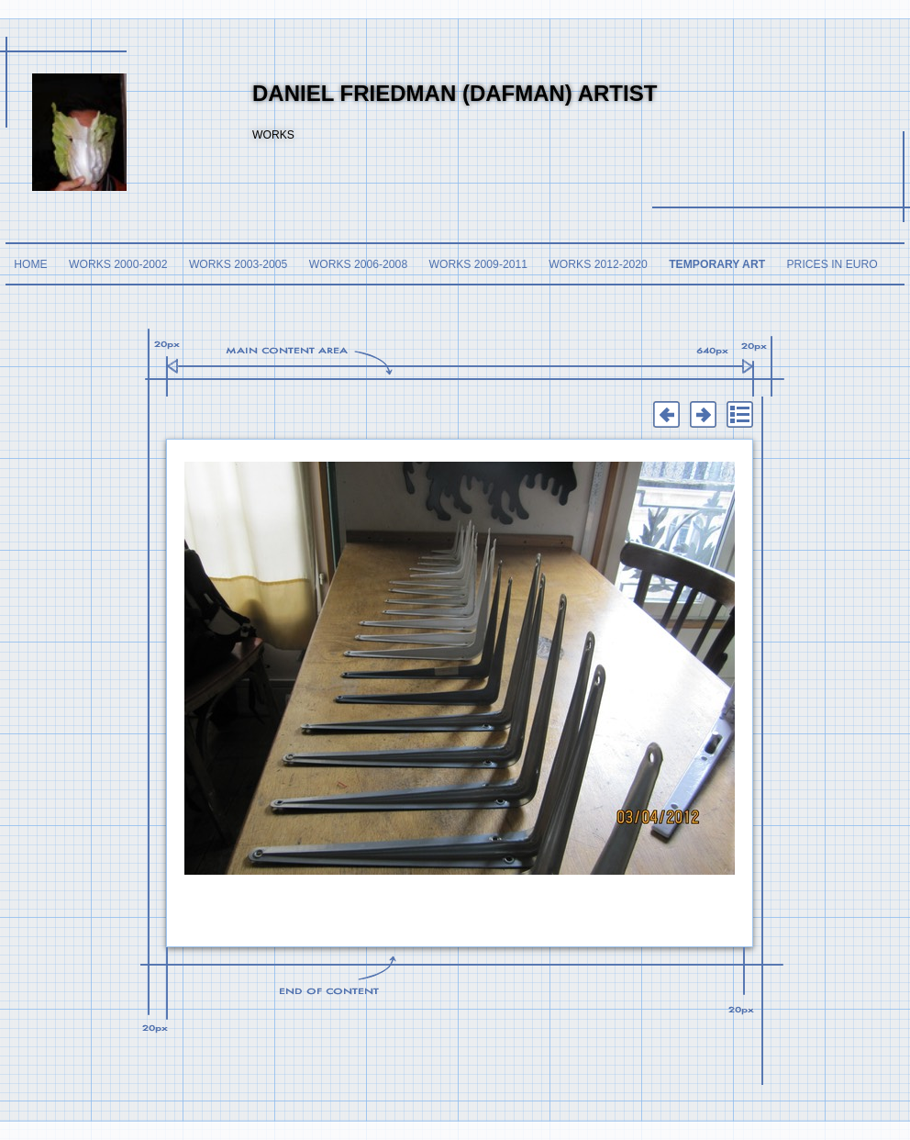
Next (702, 415)
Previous (666, 415)
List (739, 415)
